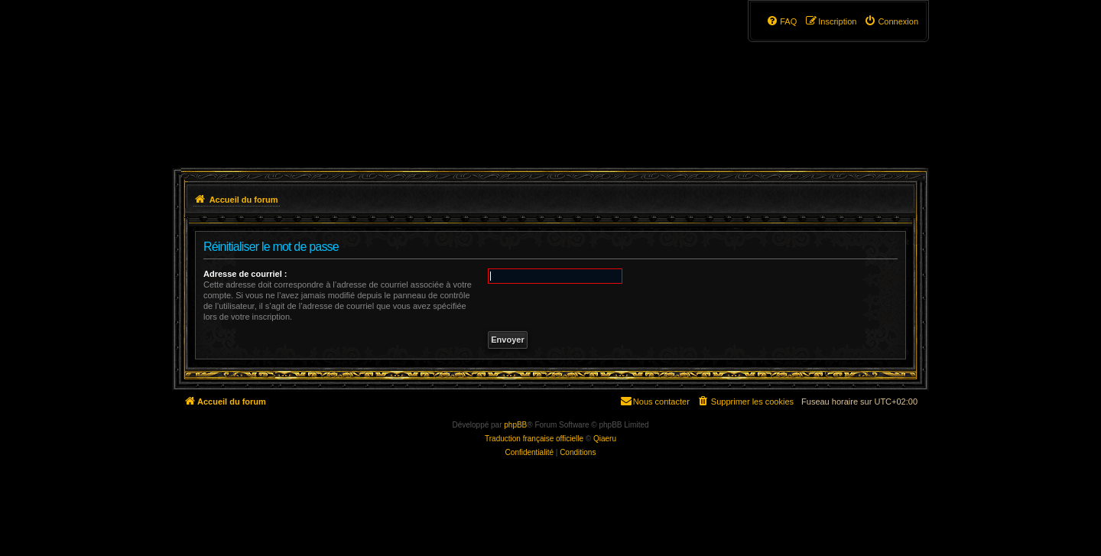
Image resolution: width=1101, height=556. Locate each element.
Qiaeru (604, 438)
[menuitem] (891, 21)
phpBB (515, 425)
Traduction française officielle (534, 438)
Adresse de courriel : (245, 273)
